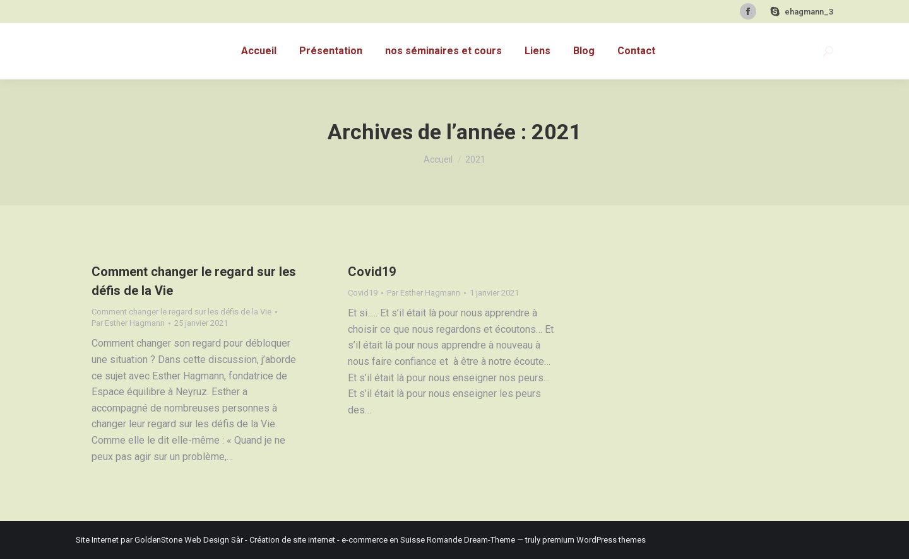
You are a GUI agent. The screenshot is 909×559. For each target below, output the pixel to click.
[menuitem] (259, 51)
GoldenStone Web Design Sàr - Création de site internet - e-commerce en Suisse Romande (298, 540)
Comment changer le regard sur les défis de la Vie (181, 311)
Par (128, 323)
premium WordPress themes (594, 540)
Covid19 (372, 271)
